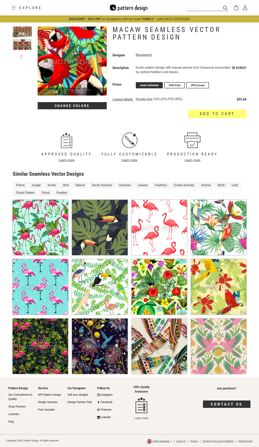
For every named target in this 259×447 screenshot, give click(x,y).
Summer (125, 185)
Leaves (143, 185)
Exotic (52, 185)
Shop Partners (17, 406)
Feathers (161, 185)
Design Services (48, 402)
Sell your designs (78, 394)
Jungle (36, 185)
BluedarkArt (144, 55)
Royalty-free (144, 99)
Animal (206, 185)
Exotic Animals (184, 185)
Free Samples (46, 409)
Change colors (72, 106)
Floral (45, 192)
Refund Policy (245, 441)
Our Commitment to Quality (20, 397)
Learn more (66, 160)
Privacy (194, 441)
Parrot (20, 185)
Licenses (13, 414)
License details (123, 99)
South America (102, 185)
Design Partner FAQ (80, 402)
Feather (61, 192)
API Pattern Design (49, 394)
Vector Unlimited (149, 85)
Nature (80, 185)
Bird (65, 185)
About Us (181, 441)
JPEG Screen (198, 85)
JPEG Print (174, 85)
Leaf (235, 185)
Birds (221, 185)
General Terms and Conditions (218, 441)
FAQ (11, 421)
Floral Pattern (25, 192)
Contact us (227, 404)
